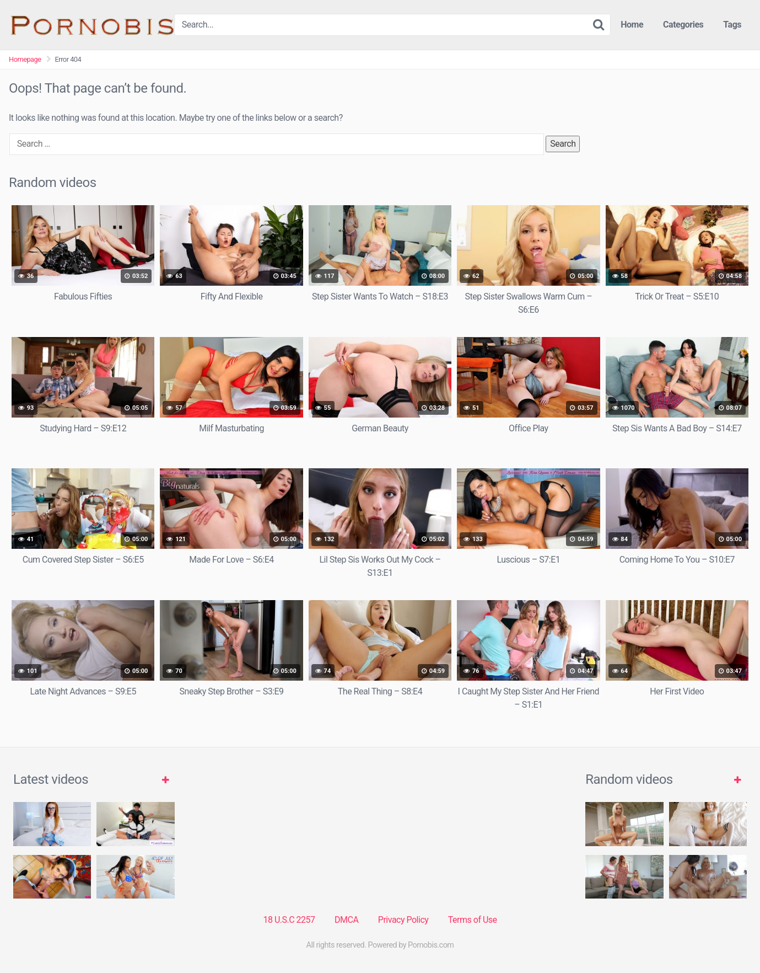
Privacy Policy (403, 920)
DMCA (346, 920)
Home (632, 24)
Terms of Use (472, 920)
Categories (683, 24)
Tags (732, 24)
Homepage (25, 59)
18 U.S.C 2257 (289, 920)
